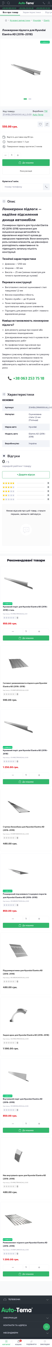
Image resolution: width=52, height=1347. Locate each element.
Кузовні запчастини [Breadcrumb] (20, 20)
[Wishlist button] (40, 124)
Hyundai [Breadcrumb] (37, 20)
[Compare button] (47, 124)
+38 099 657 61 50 (43, 8)
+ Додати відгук (26, 474)
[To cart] (26, 638)
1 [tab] (25, 99)
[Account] (49, 3)
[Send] (46, 186)
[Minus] (5, 155)
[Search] (8, 3)
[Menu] (3, 3)
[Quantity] (12, 155)
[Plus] (18, 155)
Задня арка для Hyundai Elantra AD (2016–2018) (26, 1035)
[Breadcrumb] (6, 20)
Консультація (26, 171)
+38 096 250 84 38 (26, 8)
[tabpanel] (26, 71)
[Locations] (44, 3)
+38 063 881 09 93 (9, 8)
